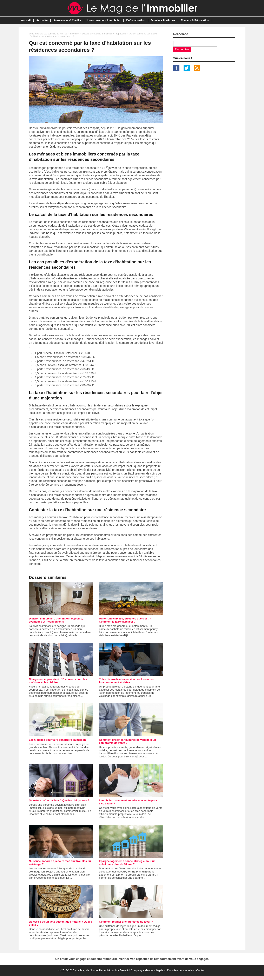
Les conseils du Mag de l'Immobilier (61, 33)
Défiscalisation (135, 20)
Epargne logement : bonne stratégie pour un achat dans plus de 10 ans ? (127, 862)
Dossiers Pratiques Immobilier (97, 33)
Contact (200, 970)
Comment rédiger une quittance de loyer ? (126, 921)
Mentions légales (155, 970)
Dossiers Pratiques (163, 20)
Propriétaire (120, 33)
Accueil (26, 20)
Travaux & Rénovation (195, 20)
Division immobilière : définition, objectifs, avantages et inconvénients (56, 620)
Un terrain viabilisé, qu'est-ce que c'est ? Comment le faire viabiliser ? (125, 620)
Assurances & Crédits (67, 20)
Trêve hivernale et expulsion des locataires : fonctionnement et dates (127, 681)
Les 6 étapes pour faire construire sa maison (57, 739)
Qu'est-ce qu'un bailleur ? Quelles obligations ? (59, 800)
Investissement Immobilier (103, 20)
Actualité (42, 20)
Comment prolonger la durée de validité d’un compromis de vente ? (127, 741)
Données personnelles (180, 970)
